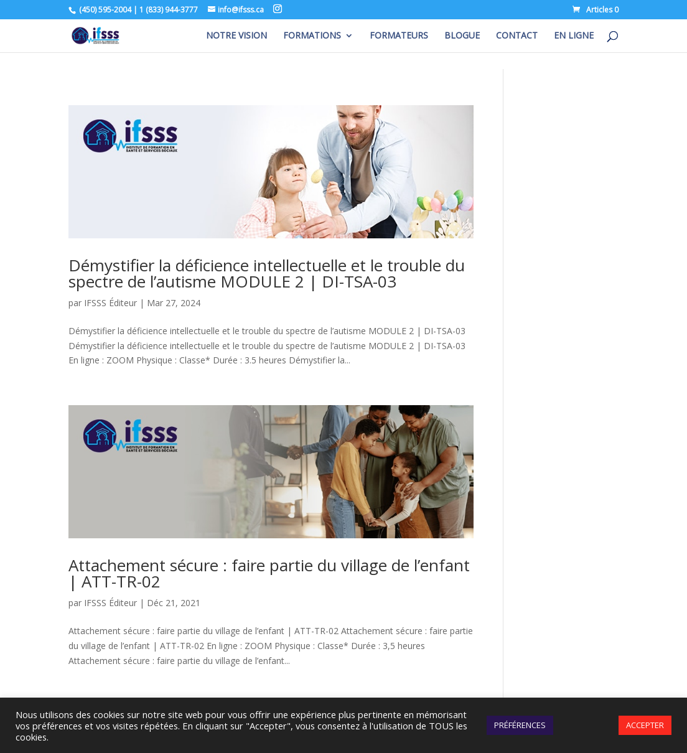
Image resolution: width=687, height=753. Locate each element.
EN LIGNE (574, 36)
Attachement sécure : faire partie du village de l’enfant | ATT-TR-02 (269, 573)
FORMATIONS (312, 36)
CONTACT (517, 36)
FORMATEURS (399, 36)
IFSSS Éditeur (110, 303)
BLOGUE (462, 36)
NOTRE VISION (236, 36)
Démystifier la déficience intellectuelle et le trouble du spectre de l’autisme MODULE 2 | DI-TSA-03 (266, 273)
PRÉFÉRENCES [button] (520, 725)
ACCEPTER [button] (645, 725)
